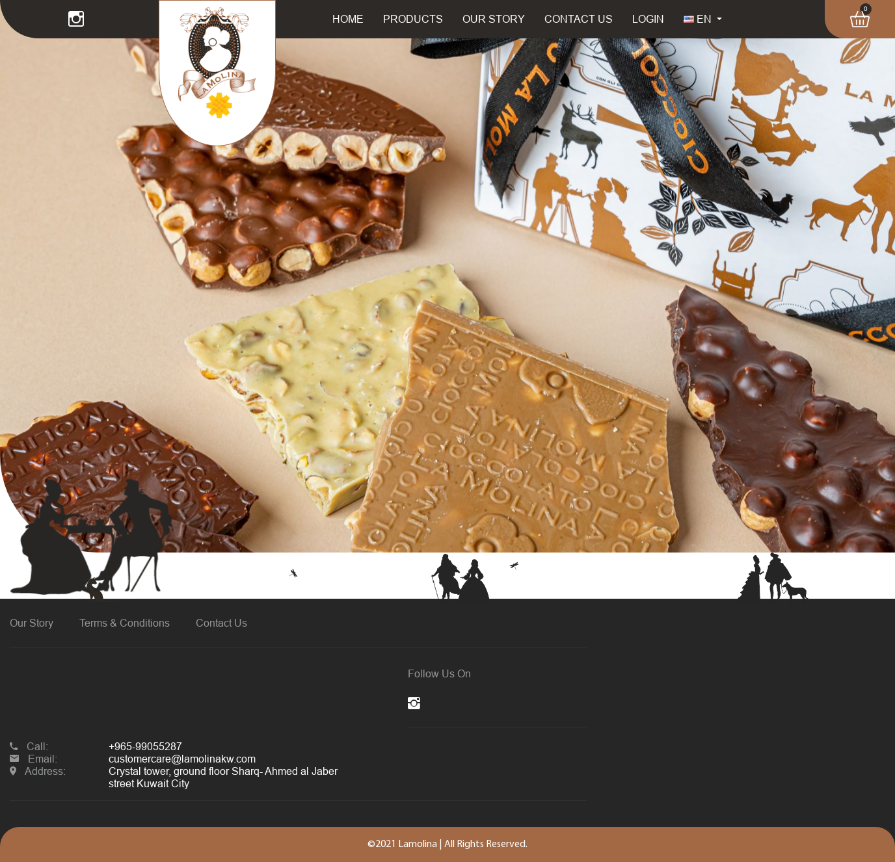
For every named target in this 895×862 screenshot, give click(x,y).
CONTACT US (578, 19)
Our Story (31, 623)
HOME (348, 19)
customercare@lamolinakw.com (182, 758)
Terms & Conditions (124, 623)
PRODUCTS (413, 19)
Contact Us (221, 623)
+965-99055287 (145, 746)
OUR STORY (493, 19)
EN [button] (699, 19)
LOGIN (648, 19)
